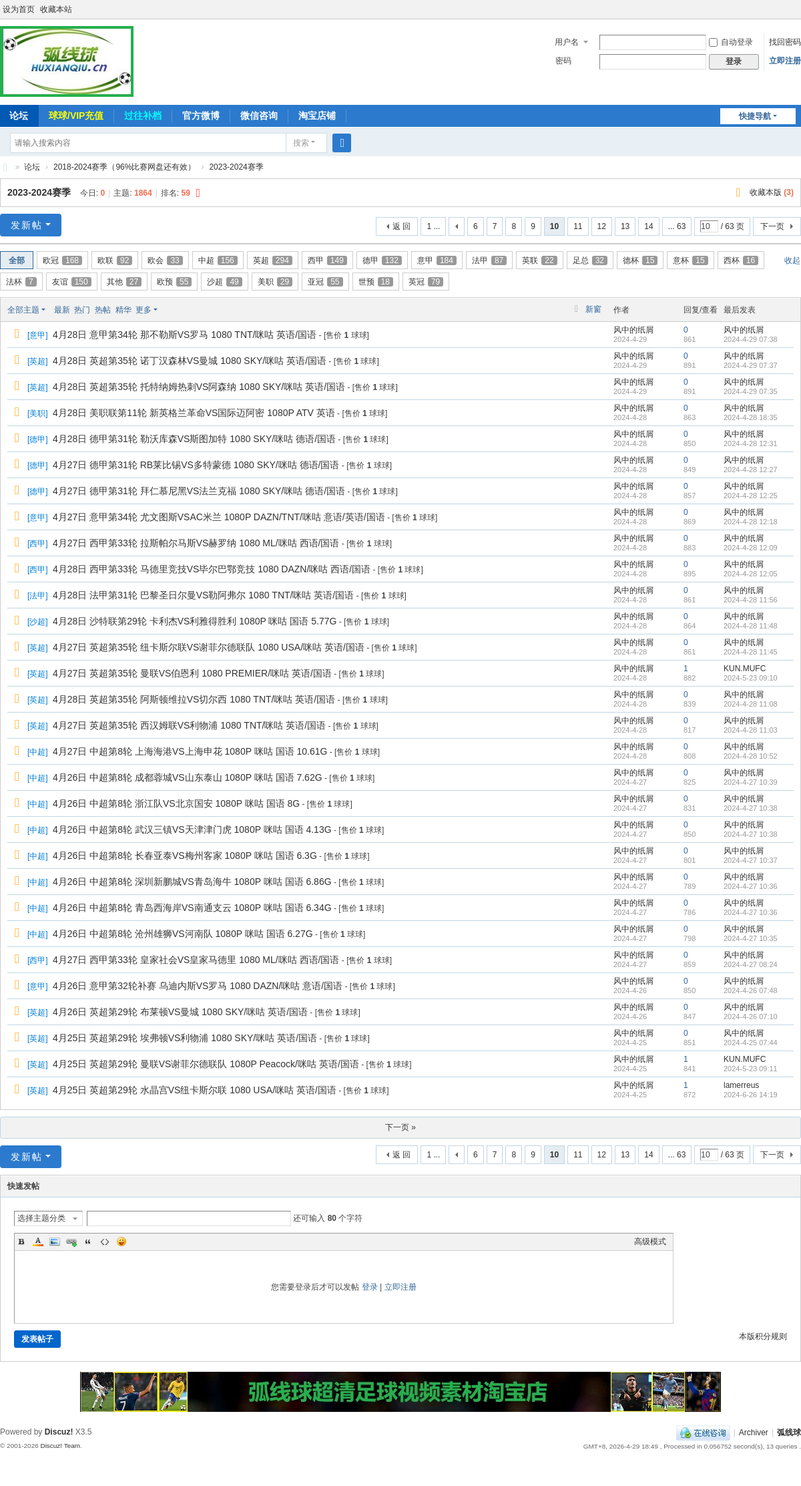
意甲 (437, 260)
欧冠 (62, 260)
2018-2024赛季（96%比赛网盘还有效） (124, 167)
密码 (563, 60)
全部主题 (23, 310)
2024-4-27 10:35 (751, 938)
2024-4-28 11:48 (751, 626)
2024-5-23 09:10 (751, 678)
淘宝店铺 (317, 115)
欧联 (114, 260)
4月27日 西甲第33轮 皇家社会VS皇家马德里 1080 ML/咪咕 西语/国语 (196, 959)
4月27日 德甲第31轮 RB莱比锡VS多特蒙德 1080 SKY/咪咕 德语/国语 (196, 464)
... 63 (677, 226)
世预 (375, 282)
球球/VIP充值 (76, 115)
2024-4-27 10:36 (751, 886)
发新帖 (27, 225)
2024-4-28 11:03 (751, 730)
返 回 (401, 226)
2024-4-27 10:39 (751, 782)
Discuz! (59, 1432)
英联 (539, 260)
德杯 (640, 260)
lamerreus (741, 1085)
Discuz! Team (60, 1445)
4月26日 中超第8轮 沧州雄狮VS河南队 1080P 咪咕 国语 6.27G (183, 933)
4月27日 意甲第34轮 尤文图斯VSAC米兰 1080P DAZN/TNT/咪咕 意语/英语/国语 (219, 517)
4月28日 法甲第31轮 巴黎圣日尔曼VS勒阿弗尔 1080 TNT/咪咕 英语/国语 (203, 595)
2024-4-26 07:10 (751, 1016)
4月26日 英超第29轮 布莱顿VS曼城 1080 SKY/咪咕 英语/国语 (180, 1011)
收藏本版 (772, 192)
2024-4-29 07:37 (751, 365)
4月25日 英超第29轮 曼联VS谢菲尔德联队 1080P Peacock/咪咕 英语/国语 (206, 1064)
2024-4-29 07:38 (751, 339)
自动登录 (731, 42)
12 (601, 226)
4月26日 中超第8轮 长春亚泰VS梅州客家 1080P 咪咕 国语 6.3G (185, 855)
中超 (218, 260)
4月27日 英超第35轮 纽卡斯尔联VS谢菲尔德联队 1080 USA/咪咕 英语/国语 (208, 647)
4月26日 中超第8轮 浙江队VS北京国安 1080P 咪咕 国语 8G (176, 803)
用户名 (567, 42)
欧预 (174, 282)
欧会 (165, 260)
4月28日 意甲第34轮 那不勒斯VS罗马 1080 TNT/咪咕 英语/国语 (184, 334)
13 (625, 226)
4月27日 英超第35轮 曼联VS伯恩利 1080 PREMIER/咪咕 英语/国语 (192, 673)
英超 (272, 260)
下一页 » (400, 1127)
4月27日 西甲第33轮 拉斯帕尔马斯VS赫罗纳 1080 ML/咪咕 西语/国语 (196, 543)
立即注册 (785, 60)
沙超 (224, 282)
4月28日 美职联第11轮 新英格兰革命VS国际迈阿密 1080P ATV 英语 (194, 412)
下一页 (772, 226)
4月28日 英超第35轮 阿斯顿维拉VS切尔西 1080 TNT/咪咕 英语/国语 (194, 699)
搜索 (301, 143)
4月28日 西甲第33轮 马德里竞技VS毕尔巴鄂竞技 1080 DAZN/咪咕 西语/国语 (211, 569)
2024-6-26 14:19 (751, 1095)
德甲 (382, 260)
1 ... (433, 226)
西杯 (741, 260)
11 (577, 226)
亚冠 (325, 282)
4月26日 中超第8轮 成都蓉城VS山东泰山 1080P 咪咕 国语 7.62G (187, 777)
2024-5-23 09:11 (751, 1069)
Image (54, 1241)
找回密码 (785, 42)
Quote (88, 1241)
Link (71, 1241)
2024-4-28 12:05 (751, 574)
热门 (82, 310)
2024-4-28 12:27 (751, 470)
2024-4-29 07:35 (751, 391)
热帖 (103, 310)
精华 (123, 310)
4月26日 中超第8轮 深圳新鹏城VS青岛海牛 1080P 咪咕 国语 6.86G (192, 881)
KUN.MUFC (745, 668)
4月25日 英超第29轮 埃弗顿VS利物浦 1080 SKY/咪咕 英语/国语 (185, 1038)
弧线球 (789, 1432)
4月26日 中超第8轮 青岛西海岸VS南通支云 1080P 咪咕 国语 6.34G (192, 907)
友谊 (71, 282)
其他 (124, 282)
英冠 (426, 282)
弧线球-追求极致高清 (5, 167)
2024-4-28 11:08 (751, 704)
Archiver (753, 1432)
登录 (370, 1287)
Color (38, 1241)
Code (104, 1241)
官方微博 (201, 115)
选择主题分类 (41, 1218)
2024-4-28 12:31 (751, 443)
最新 (62, 310)
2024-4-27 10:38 (751, 808)
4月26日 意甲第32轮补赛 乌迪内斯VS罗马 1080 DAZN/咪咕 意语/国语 (197, 985)
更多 (144, 310)
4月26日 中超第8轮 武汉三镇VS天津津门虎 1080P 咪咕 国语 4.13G (192, 829)
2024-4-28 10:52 (751, 756)
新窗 (593, 309)
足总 (590, 260)
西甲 (327, 260)
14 (648, 226)
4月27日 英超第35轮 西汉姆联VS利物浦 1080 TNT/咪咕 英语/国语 (189, 725)
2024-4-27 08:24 (751, 964)
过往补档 (143, 115)
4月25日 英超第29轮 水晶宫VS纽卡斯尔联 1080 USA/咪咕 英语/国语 (194, 1090)
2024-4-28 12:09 (751, 548)
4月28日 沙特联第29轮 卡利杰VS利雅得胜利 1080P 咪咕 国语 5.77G (194, 621)
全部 (17, 260)
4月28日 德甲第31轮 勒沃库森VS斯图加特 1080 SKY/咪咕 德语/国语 (194, 438)
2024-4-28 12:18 (751, 522)
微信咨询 (259, 115)
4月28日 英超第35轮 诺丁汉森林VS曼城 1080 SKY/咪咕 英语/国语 (189, 360)
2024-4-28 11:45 (751, 652)
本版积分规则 (763, 1336)
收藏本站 (56, 9)
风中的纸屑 (633, 330)
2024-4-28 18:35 (751, 417)
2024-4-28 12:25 (751, 496)
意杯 (690, 260)
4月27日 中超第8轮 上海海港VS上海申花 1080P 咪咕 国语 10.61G (190, 751)
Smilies (121, 1241)
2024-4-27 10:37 (751, 860)
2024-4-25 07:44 (751, 1043)
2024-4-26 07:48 (751, 990)
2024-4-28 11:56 (751, 600)
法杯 (21, 282)
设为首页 (19, 9)
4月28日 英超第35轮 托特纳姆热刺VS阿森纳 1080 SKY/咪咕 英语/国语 (199, 386)
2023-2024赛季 (236, 167)
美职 (275, 282)
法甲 (489, 260)
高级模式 (650, 1241)
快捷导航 (755, 116)
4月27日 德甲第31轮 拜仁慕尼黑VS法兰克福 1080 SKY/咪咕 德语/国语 (199, 491)
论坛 (32, 167)
